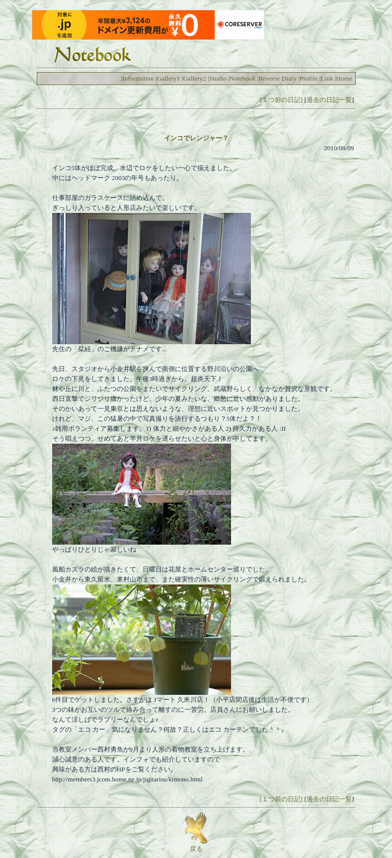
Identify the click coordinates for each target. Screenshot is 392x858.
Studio (218, 78)
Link (326, 78)
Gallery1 (168, 78)
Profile (308, 78)
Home (344, 78)
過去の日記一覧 (329, 99)
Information (138, 78)
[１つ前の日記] (281, 99)
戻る (196, 845)
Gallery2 (194, 78)
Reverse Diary (277, 78)
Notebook (243, 78)
